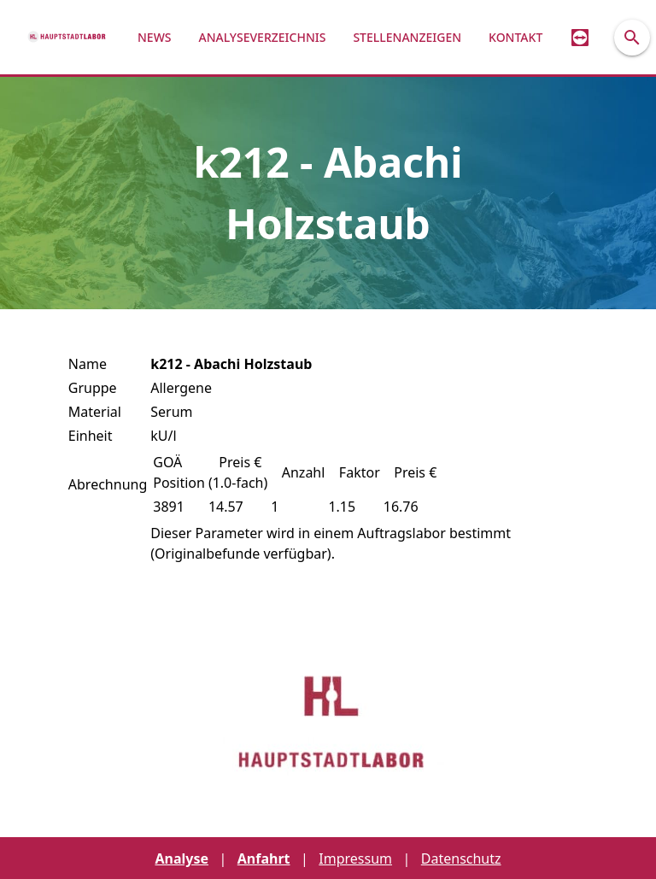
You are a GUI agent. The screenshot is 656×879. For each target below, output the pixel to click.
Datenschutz (461, 858)
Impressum (355, 858)
